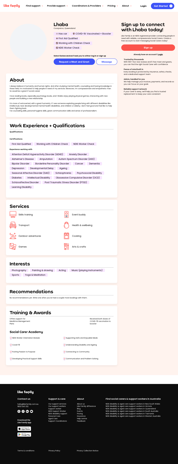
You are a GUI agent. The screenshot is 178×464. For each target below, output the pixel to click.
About (127, 5)
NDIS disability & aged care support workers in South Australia (132, 411)
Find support (34, 5)
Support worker (54, 408)
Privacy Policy (54, 451)
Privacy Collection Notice (87, 451)
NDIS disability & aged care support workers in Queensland (131, 408)
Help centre (82, 418)
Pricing (113, 5)
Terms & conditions (25, 451)
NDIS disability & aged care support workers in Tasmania (130, 413)
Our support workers (57, 406)
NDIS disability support (57, 413)
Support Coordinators (57, 421)
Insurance (81, 416)
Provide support (57, 5)
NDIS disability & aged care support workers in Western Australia (133, 416)
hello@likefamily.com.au (27, 404)
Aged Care (52, 418)
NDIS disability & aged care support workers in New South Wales (133, 404)
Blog (79, 408)
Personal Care (54, 416)
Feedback (81, 421)
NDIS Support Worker (57, 411)
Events (80, 411)
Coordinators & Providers (88, 5)
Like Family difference (86, 406)
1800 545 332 (22, 406)
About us (81, 404)
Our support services (57, 404)
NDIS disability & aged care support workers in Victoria (129, 406)
